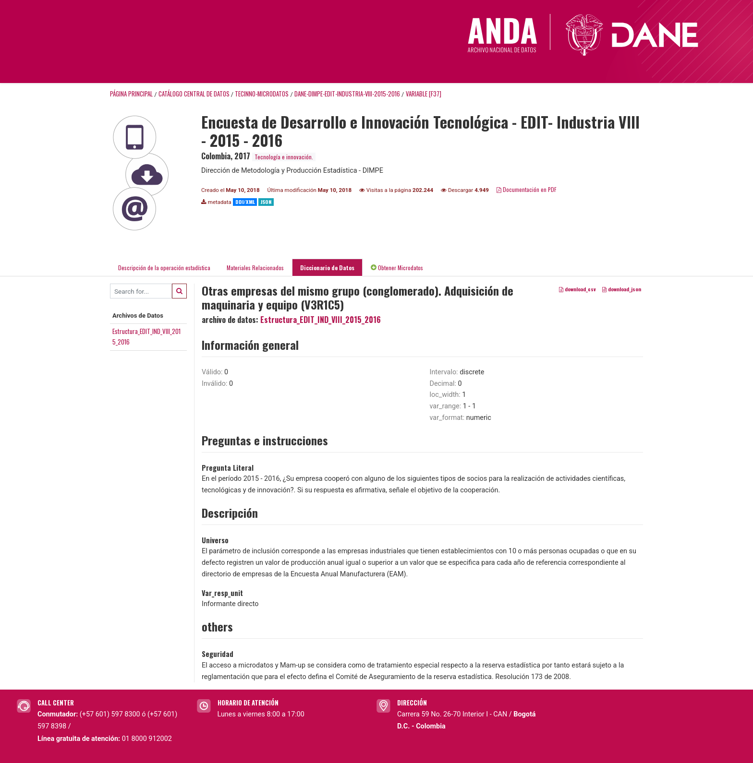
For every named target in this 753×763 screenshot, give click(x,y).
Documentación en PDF (527, 189)
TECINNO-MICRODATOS (262, 93)
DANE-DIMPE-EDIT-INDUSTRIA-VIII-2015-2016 (347, 93)
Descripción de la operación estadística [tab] (164, 267)
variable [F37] (423, 93)
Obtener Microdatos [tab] (397, 267)
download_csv (577, 289)
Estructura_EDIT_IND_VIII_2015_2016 (320, 319)
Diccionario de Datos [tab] (327, 267)
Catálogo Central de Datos (194, 93)
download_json (621, 289)
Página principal (131, 93)
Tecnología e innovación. (284, 157)
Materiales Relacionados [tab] (255, 267)
